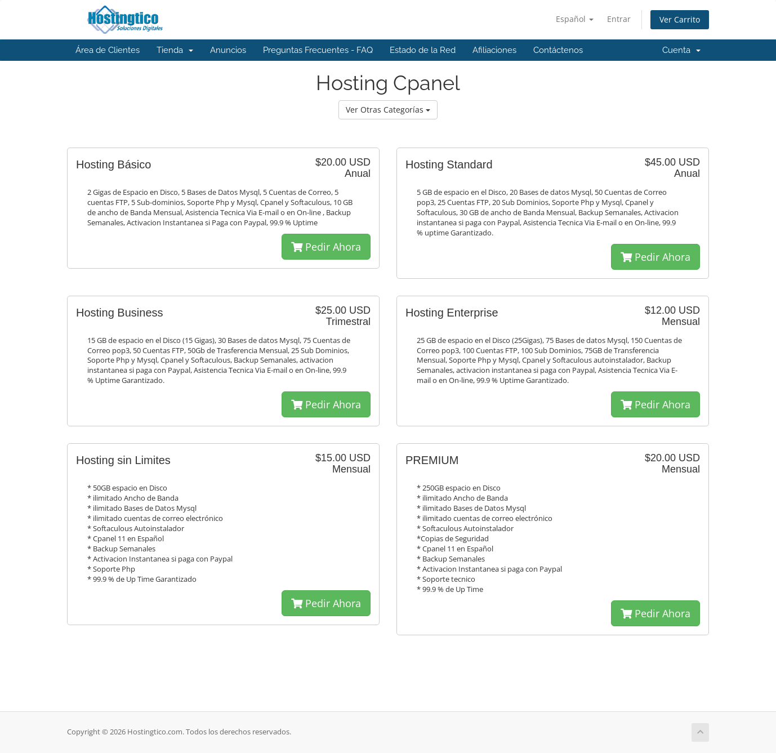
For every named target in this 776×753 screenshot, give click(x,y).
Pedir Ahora (326, 246)
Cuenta (681, 50)
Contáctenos (558, 50)
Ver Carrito (679, 19)
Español (575, 19)
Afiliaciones (494, 50)
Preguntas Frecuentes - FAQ (318, 50)
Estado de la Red (423, 50)
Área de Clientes (107, 50)
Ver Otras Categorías (388, 109)
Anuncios (228, 50)
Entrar (619, 19)
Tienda (175, 50)
